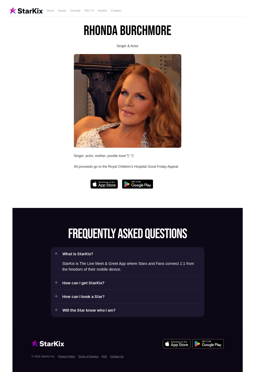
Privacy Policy (66, 356)
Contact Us (117, 356)
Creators (116, 10)
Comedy (75, 10)
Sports (62, 10)
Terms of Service (88, 356)
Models (102, 10)
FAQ (104, 356)
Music (50, 10)
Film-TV (89, 10)
